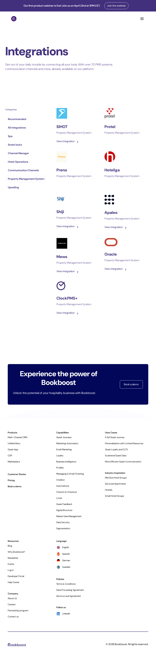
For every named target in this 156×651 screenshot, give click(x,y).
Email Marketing (64, 449)
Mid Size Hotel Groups (116, 477)
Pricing (11, 480)
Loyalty (59, 455)
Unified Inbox (14, 443)
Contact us (13, 616)
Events (11, 564)
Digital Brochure (64, 510)
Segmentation (63, 528)
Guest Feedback (64, 504)
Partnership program (18, 610)
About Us (12, 598)
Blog (10, 545)
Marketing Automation (67, 443)
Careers (11, 604)
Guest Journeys (63, 437)
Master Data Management (68, 516)
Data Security (63, 522)
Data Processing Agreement (70, 589)
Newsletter (13, 557)
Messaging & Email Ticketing (70, 473)
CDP (10, 455)
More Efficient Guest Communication (123, 461)
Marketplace (14, 461)
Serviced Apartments (115, 483)
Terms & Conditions (66, 583)
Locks (59, 498)
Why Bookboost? (16, 551)
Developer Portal (16, 576)
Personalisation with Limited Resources (124, 443)
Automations (62, 485)
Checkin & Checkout (66, 491)
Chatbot (60, 479)
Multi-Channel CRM (17, 437)
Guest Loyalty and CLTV (116, 449)
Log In (11, 570)
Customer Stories (17, 474)
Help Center (13, 582)
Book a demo (131, 384)
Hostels (108, 489)
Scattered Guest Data (115, 455)
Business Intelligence (66, 461)
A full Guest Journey (114, 437)
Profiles (60, 467)
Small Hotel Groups (114, 495)
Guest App (13, 449)
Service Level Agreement (68, 596)
